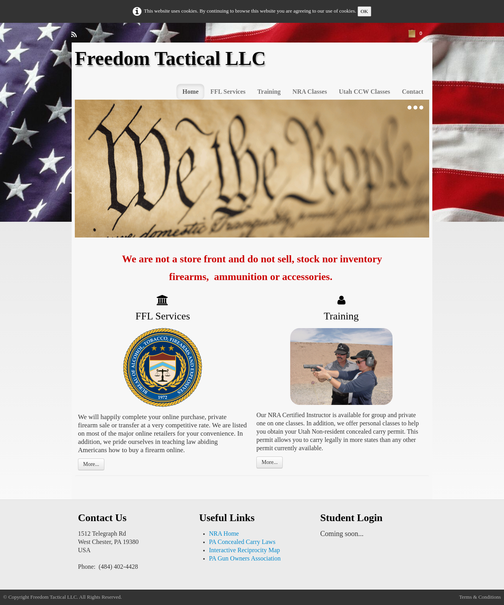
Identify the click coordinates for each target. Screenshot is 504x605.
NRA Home (224, 533)
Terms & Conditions (480, 597)
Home (190, 91)
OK (364, 11)
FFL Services (227, 91)
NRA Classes (310, 91)
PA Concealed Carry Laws (242, 541)
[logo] (173, 65)
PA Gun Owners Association (245, 558)
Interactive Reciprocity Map (244, 550)
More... (91, 464)
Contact (412, 91)
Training (269, 91)
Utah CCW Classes (364, 91)
